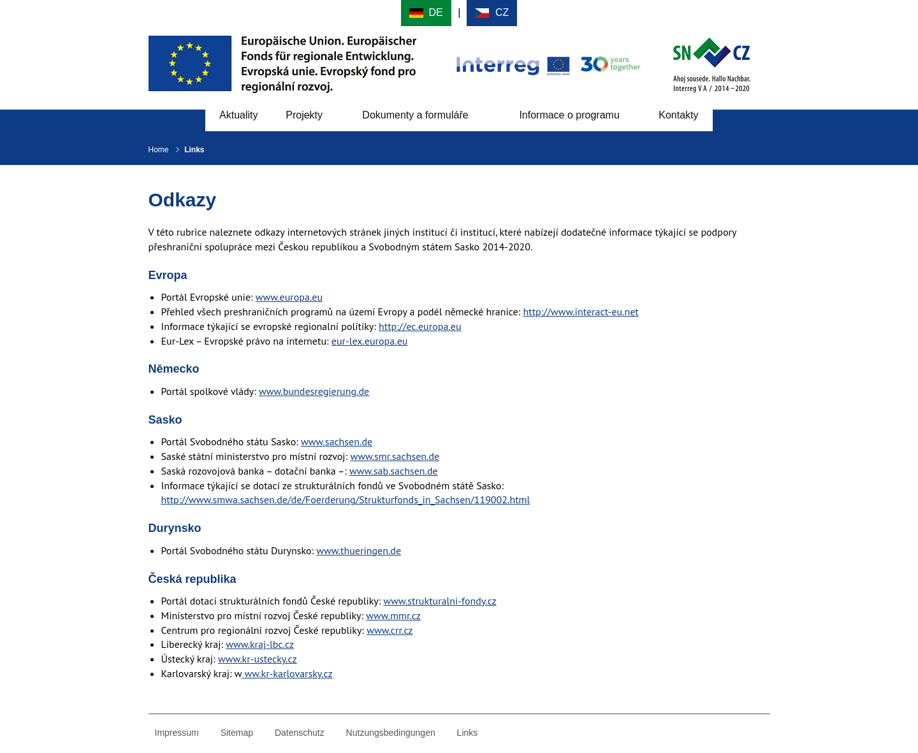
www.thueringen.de (358, 550)
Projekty (304, 115)
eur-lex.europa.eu (370, 340)
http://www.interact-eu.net (581, 311)
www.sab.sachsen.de (393, 470)
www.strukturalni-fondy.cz (440, 600)
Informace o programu (569, 115)
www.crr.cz (389, 630)
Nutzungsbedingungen (390, 733)
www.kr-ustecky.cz (257, 658)
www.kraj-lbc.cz (260, 644)
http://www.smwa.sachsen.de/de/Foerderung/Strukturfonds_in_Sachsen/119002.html (345, 499)
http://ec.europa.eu (420, 326)
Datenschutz (299, 733)
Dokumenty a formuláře (415, 115)
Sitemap (237, 733)
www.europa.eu (289, 296)
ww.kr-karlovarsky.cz (287, 673)
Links (467, 733)
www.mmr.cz (393, 615)
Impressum (177, 733)
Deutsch (426, 13)
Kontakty (678, 115)
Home (159, 149)
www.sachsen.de (336, 441)
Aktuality (238, 115)
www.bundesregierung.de (314, 391)
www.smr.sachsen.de (394, 456)
